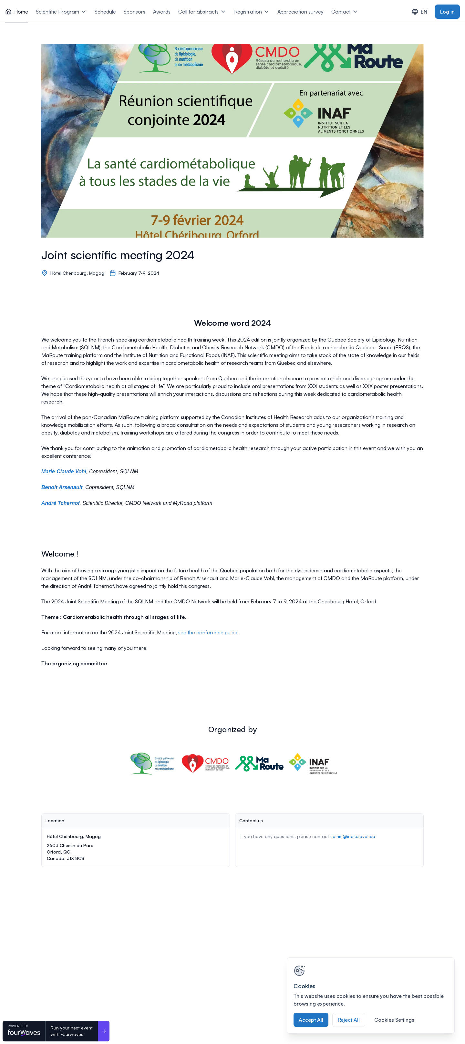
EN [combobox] (419, 11)
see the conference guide (207, 632)
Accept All (311, 1020)
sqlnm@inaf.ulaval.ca (352, 836)
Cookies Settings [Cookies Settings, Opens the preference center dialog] (394, 1020)
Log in (447, 11)
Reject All (349, 1020)
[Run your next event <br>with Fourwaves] (103, 1031)
